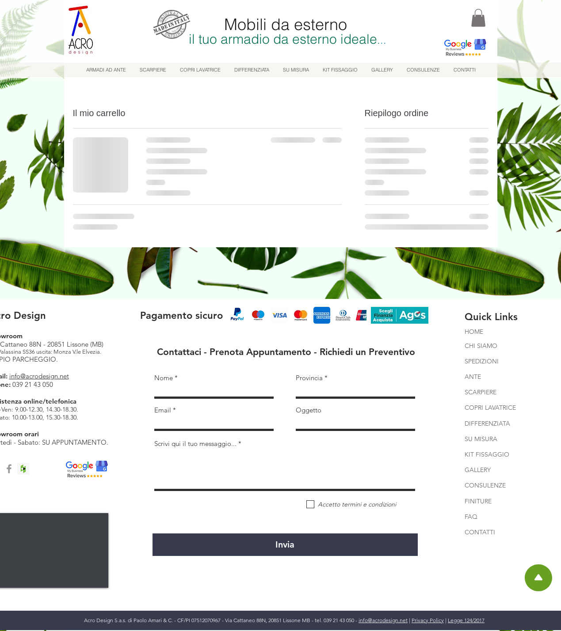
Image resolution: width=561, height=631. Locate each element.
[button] (478, 18)
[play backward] (240, 315)
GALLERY (478, 470)
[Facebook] (9, 469)
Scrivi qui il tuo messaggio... (195, 443)
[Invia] (285, 544)
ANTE (473, 377)
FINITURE (478, 501)
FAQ (472, 517)
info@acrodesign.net (39, 376)
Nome (163, 377)
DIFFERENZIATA (487, 423)
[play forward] (355, 315)
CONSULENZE (485, 485)
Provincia (309, 377)
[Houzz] (23, 469)
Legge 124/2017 (466, 620)
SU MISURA (481, 439)
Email (162, 410)
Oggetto (308, 410)
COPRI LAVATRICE (490, 408)
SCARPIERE (480, 392)
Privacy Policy (428, 620)
